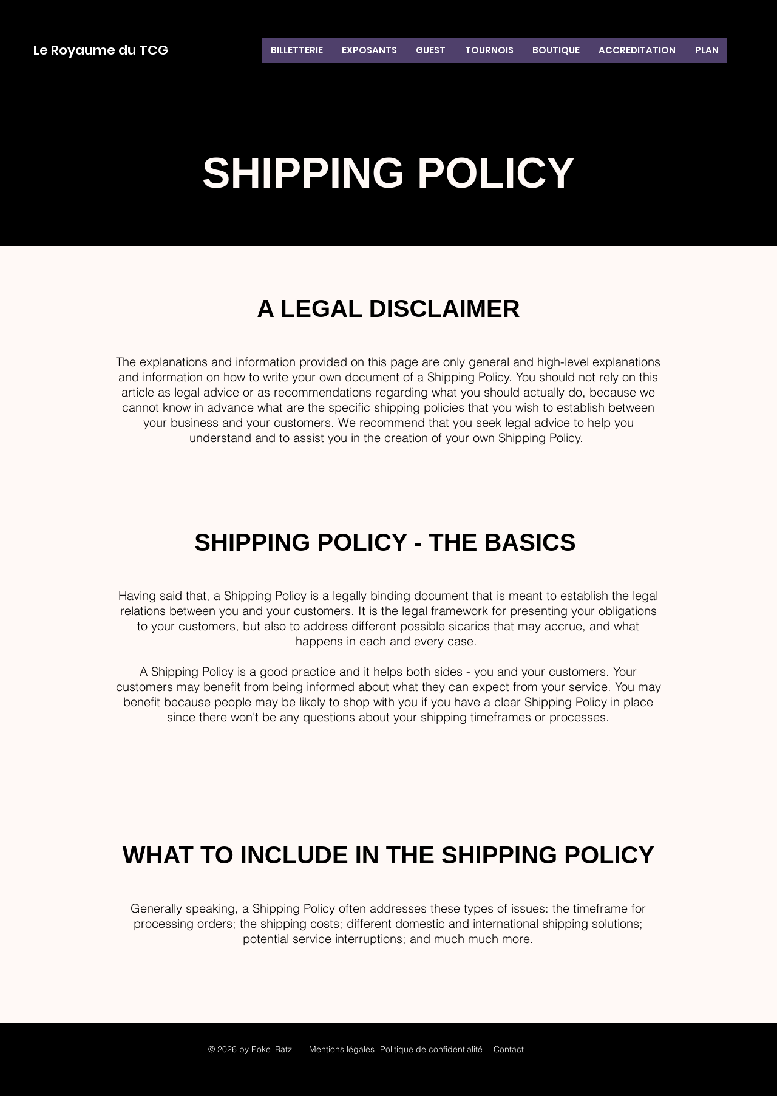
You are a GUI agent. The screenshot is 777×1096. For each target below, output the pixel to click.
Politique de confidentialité (431, 1049)
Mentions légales (342, 1049)
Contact (509, 1049)
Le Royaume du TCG (100, 50)
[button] (488, 50)
